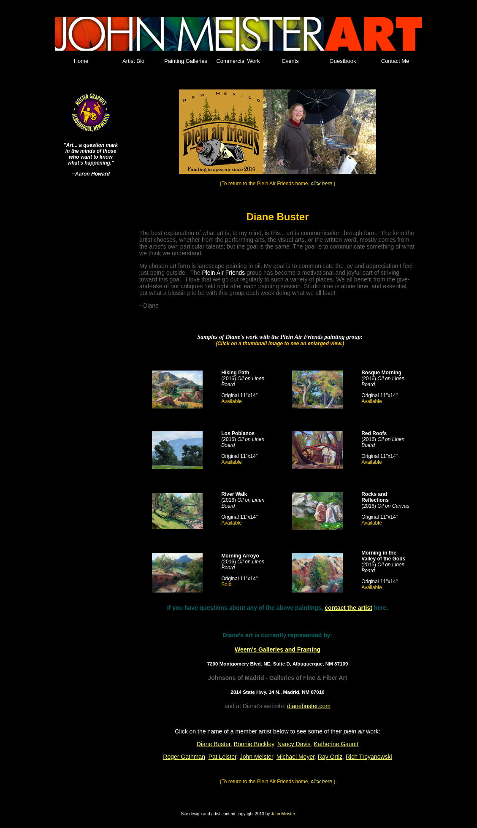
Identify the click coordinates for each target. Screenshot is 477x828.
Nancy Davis (294, 744)
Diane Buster (213, 744)
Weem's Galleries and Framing (277, 649)
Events (290, 61)
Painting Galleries (185, 61)
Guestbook (343, 61)
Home (81, 61)
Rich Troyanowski (369, 756)
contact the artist (348, 607)
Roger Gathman (184, 756)
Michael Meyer (295, 756)
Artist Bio (133, 61)
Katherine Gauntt (336, 744)
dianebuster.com (309, 706)
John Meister (256, 756)
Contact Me (395, 61)
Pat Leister (222, 756)
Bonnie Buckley (254, 744)
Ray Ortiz (330, 756)
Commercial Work (238, 61)
